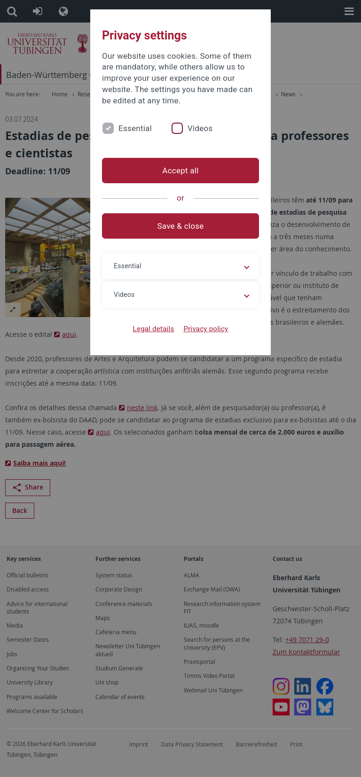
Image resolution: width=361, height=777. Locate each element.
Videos (200, 128)
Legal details (153, 329)
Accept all (180, 170)
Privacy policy (205, 329)
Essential (135, 128)
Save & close (180, 226)
